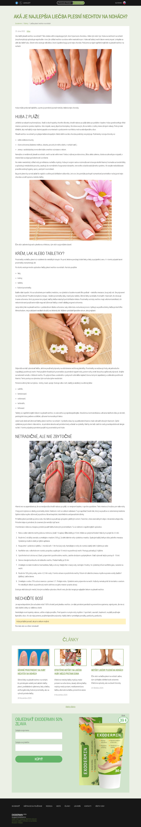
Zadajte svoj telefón (22, 742)
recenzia (49, 806)
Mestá (58, 806)
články (67, 806)
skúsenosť (16, 806)
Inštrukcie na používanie (33, 806)
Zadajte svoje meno (22, 730)
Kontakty (87, 806)
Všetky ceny (99, 806)
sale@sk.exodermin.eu (19, 817)
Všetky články (70, 706)
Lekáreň (77, 806)
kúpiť (39, 759)
